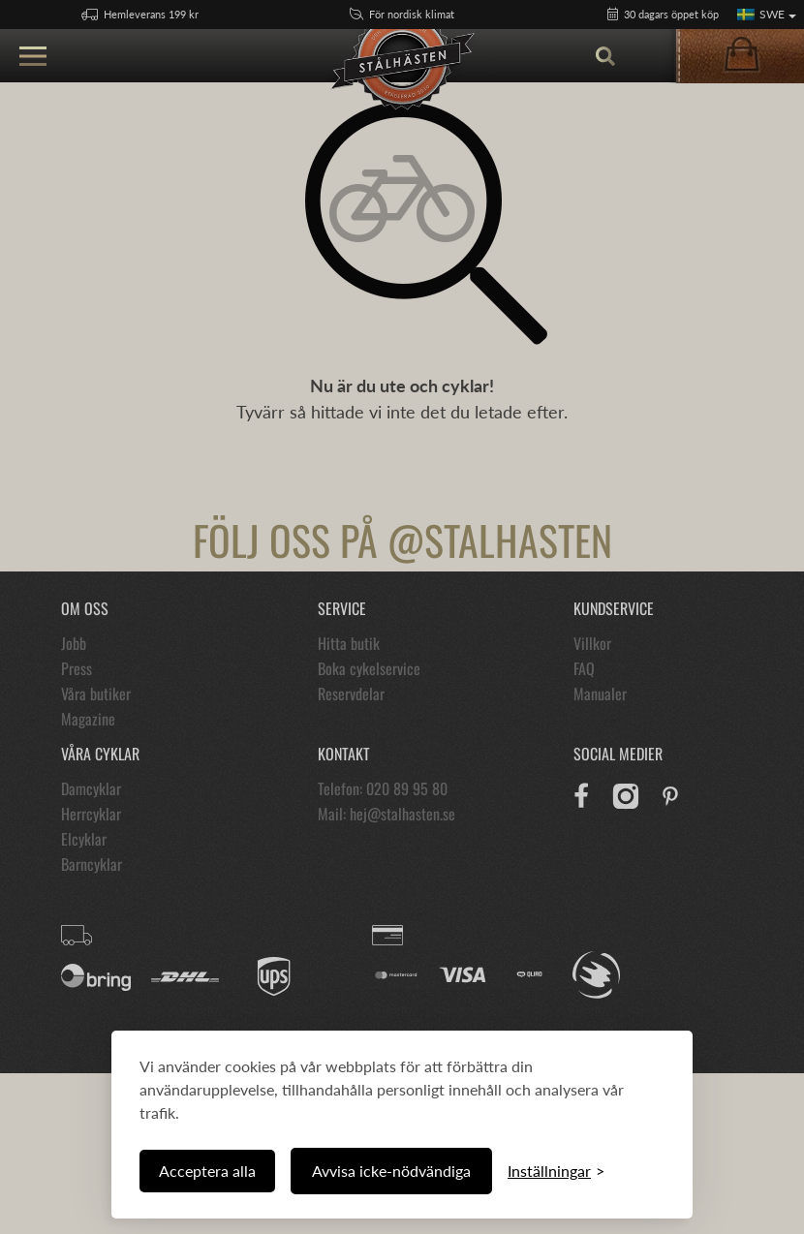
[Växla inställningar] (556, 1171)
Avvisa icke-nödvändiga (391, 1170)
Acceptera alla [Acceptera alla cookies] (207, 1170)
